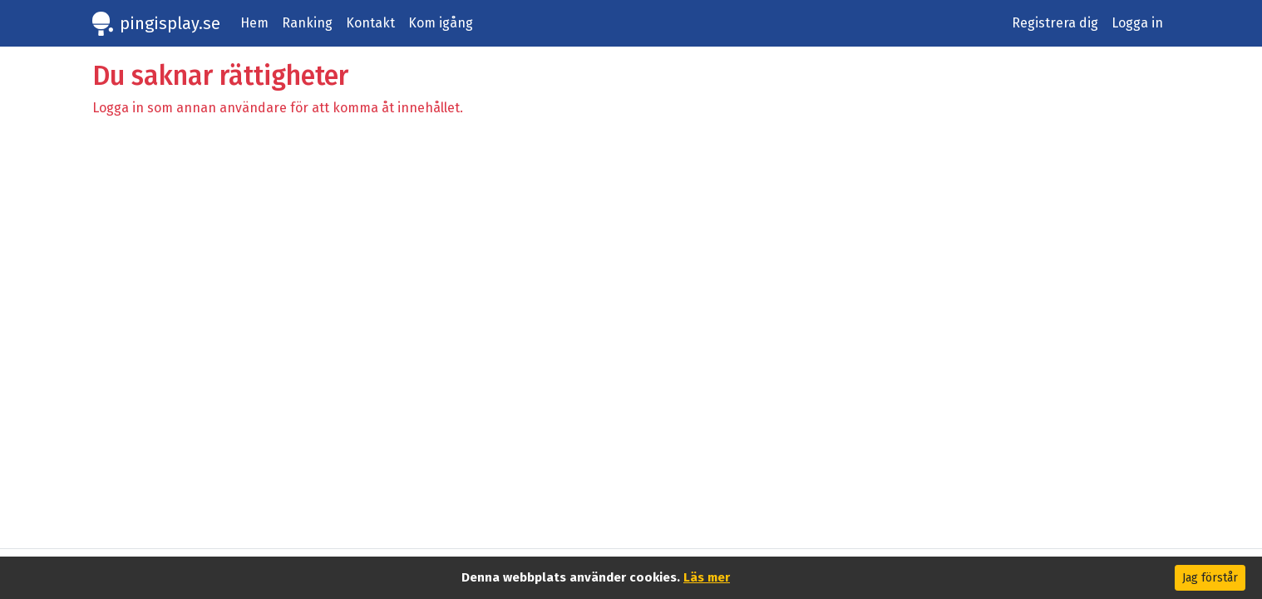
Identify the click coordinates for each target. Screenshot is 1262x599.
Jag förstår (1210, 578)
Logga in (1137, 23)
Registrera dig (1055, 23)
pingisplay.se (170, 23)
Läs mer (706, 577)
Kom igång (440, 23)
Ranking (307, 23)
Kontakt (370, 23)
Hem (254, 23)
